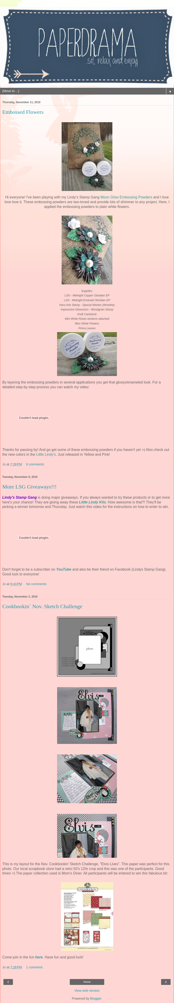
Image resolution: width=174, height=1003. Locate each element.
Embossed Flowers (23, 112)
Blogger (95, 998)
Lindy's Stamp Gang (19, 497)
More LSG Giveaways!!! (29, 487)
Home (87, 982)
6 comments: (35, 464)
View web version (87, 990)
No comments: (36, 584)
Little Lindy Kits (92, 502)
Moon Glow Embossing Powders (126, 197)
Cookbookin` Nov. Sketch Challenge (42, 606)
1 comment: (34, 967)
